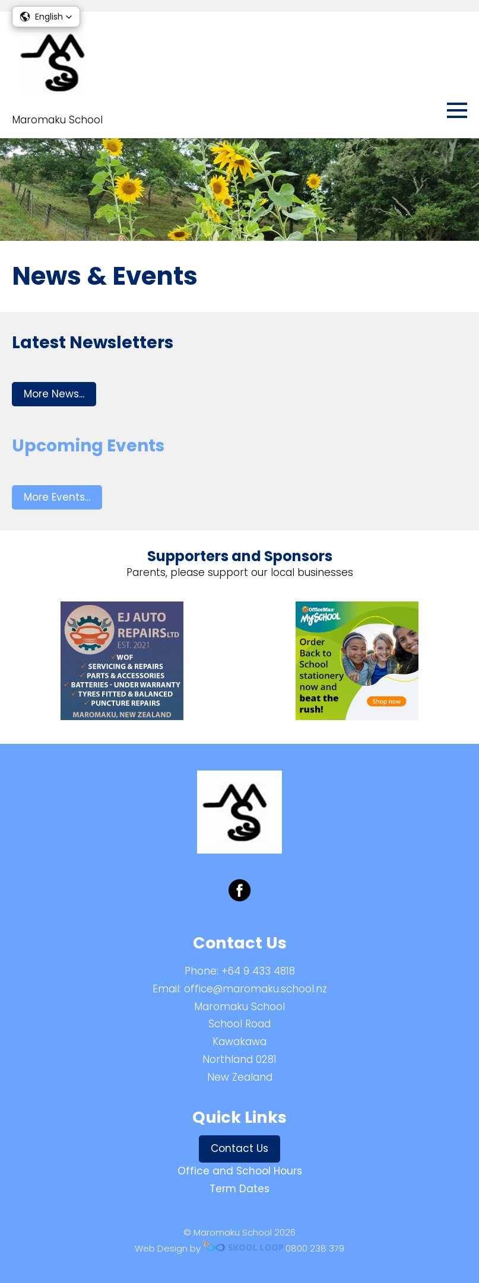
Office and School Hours (239, 1171)
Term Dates (239, 1189)
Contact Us (239, 1148)
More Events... (57, 497)
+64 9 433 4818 (258, 971)
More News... (54, 394)
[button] (46, 16)
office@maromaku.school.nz (255, 989)
